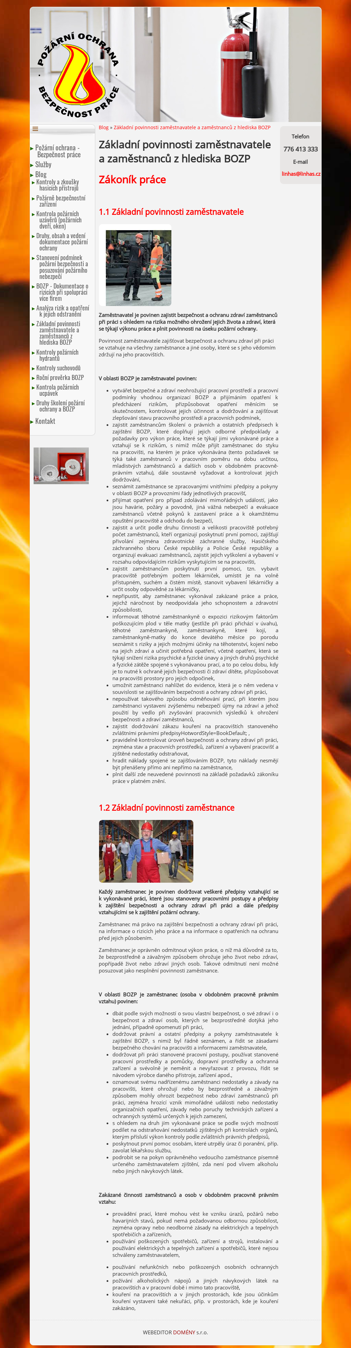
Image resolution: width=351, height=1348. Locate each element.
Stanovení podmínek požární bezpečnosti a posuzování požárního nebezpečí (62, 266)
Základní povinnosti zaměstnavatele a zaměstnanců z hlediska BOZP (58, 332)
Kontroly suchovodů (59, 368)
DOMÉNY (184, 1332)
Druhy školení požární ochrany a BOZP (61, 406)
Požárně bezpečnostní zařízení (61, 201)
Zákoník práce (132, 179)
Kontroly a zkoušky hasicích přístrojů (58, 185)
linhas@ (291, 173)
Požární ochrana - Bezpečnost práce (59, 151)
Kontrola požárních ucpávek (58, 390)
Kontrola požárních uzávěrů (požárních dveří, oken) (59, 219)
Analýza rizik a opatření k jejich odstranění (63, 311)
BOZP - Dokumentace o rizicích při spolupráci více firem (62, 292)
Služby (44, 164)
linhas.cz (310, 173)
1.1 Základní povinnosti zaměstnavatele (171, 212)
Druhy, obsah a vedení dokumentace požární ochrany (62, 241)
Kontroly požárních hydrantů (57, 355)
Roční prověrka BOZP (60, 377)
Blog (41, 174)
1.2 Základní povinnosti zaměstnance (166, 807)
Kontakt (46, 420)
